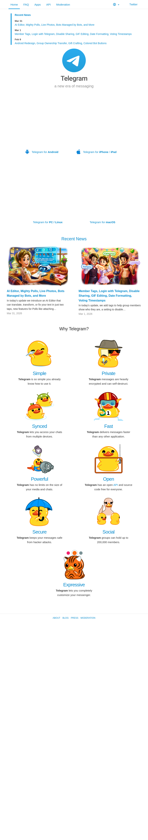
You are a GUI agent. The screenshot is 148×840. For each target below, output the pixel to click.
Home (14, 4)
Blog (65, 618)
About (56, 618)
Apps (37, 4)
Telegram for (41, 128)
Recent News (23, 14)
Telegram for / (97, 128)
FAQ (26, 4)
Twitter (131, 4)
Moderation (63, 4)
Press (74, 618)
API (48, 4)
